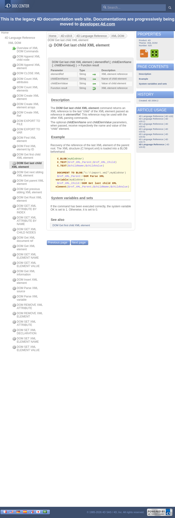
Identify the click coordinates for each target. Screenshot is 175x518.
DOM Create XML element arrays (25, 105)
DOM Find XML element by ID (24, 147)
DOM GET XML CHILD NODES (24, 231)
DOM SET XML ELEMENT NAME (25, 340)
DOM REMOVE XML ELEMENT (27, 315)
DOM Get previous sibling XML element (27, 190)
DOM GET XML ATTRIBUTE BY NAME (24, 221)
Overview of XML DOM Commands (25, 49)
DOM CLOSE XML (26, 73)
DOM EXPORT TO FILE (26, 122)
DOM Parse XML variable (25, 298)
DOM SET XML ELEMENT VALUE (26, 348)
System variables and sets (72, 200)
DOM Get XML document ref (23, 239)
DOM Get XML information (23, 273)
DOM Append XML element (26, 66)
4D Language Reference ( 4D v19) (156, 116)
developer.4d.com (97, 24)
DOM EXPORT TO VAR (26, 131)
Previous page (57, 244)
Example (58, 137)
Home (5, 32)
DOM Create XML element (25, 97)
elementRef (73, 114)
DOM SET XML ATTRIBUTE (24, 323)
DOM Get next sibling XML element (27, 174)
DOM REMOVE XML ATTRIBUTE (27, 306)
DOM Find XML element (24, 139)
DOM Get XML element (23, 247)
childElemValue (102, 122)
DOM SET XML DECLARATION (24, 331)
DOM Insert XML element (25, 281)
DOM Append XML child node (26, 58)
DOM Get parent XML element (28, 182)
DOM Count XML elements (25, 89)
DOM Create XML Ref (25, 114)
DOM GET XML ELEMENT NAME (25, 256)
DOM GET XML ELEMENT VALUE (26, 264)
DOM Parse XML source (25, 289)
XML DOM (14, 43)
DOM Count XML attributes (25, 80)
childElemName (76, 122)
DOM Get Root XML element (27, 199)
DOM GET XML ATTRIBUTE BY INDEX (24, 209)
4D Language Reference (20, 37)
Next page (79, 244)
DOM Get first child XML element (26, 156)
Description (60, 100)
